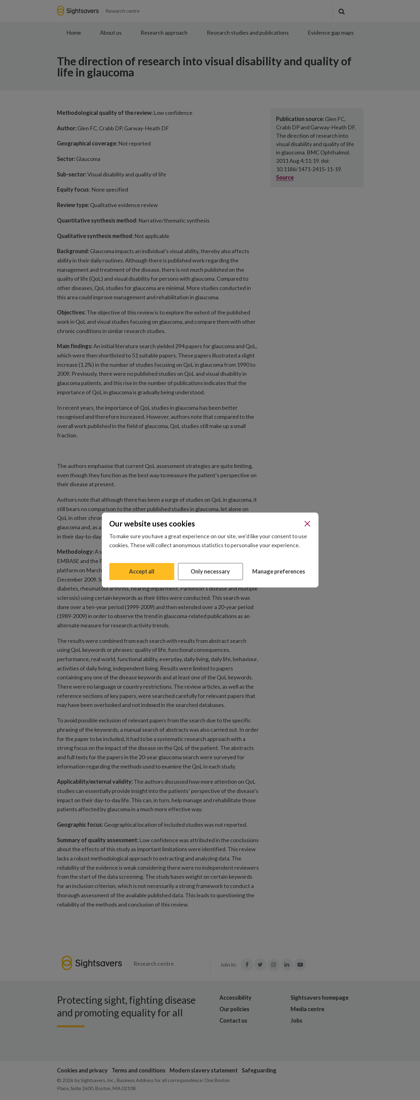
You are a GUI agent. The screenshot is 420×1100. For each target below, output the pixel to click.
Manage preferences (278, 571)
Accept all (141, 571)
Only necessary (210, 571)
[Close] (307, 523)
